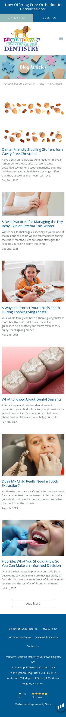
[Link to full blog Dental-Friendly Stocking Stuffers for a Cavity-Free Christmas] (33, 129)
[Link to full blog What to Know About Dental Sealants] (33, 375)
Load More (33, 603)
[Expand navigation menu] (61, 38)
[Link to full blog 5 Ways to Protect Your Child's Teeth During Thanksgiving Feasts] (33, 288)
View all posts (55, 83)
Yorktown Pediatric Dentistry (19, 83)
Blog (42, 83)
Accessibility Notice (46, 637)
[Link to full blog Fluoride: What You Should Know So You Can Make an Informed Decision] (33, 545)
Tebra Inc (32, 628)
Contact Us (33, 646)
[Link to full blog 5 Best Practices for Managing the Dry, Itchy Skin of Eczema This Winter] (33, 211)
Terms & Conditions (19, 637)
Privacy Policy (49, 628)
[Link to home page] (28, 38)
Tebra (48, 704)
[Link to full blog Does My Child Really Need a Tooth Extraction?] (33, 461)
